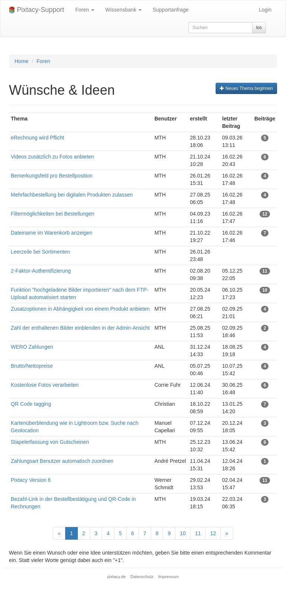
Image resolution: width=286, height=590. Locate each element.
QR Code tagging (31, 404)
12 (213, 533)
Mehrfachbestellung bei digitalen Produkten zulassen (72, 195)
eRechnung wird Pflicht (38, 138)
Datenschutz (141, 576)
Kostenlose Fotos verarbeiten (45, 385)
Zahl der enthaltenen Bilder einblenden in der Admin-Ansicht (80, 328)
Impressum (168, 576)
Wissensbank (123, 10)
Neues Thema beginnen (246, 88)
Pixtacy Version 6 (31, 480)
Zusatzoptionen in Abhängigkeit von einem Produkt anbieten (80, 309)
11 (198, 533)
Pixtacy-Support (36, 10)
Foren (84, 10)
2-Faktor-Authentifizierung (41, 271)
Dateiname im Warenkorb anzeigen (51, 233)
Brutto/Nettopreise (32, 366)
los (259, 27)
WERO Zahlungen (32, 347)
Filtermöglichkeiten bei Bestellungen (52, 214)
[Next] (226, 533)
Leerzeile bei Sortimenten (40, 252)
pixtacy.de (116, 576)
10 (183, 533)
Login (265, 10)
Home (21, 61)
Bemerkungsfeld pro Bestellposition (51, 176)
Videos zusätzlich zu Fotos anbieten (52, 157)
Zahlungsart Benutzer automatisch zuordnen (62, 461)
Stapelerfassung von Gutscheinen (50, 442)
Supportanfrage (171, 10)
